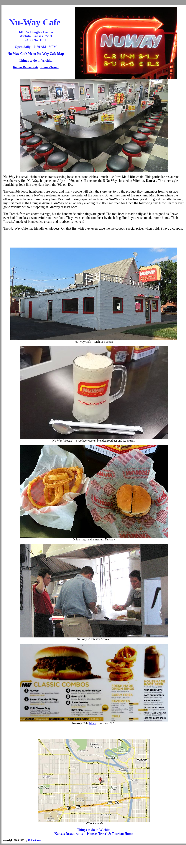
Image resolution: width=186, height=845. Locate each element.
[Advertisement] (93, 239)
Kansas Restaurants (25, 67)
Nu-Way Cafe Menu (22, 54)
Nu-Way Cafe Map (50, 54)
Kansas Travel (49, 67)
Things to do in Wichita (35, 60)
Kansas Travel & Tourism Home (110, 834)
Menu (92, 723)
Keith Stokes (34, 840)
